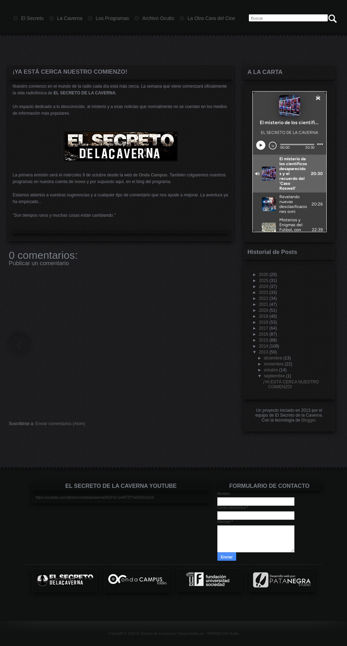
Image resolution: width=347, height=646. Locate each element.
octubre (271, 370)
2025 (263, 280)
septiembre (274, 376)
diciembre (273, 358)
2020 (263, 310)
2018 (263, 322)
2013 (263, 352)
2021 (263, 304)
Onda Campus (153, 175)
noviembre (274, 364)
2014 (263, 346)
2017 (263, 328)
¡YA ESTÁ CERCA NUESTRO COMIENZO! (70, 71)
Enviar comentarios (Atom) (60, 423)
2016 (263, 334)
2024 (263, 286)
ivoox (80, 181)
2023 (263, 292)
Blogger (308, 420)
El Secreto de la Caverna (155, 633)
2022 (263, 298)
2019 (263, 316)
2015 (263, 340)
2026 (263, 274)
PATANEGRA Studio (223, 633)
